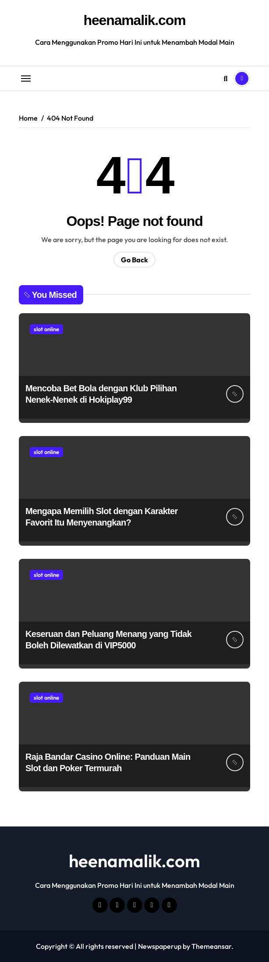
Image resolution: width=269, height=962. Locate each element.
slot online (46, 329)
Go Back (134, 259)
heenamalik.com (135, 20)
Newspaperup (159, 946)
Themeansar (211, 946)
